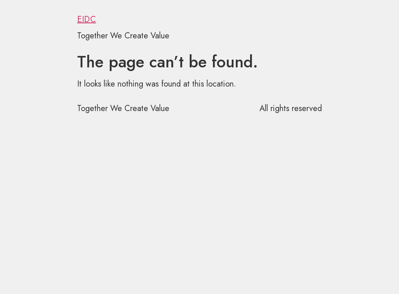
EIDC (86, 19)
